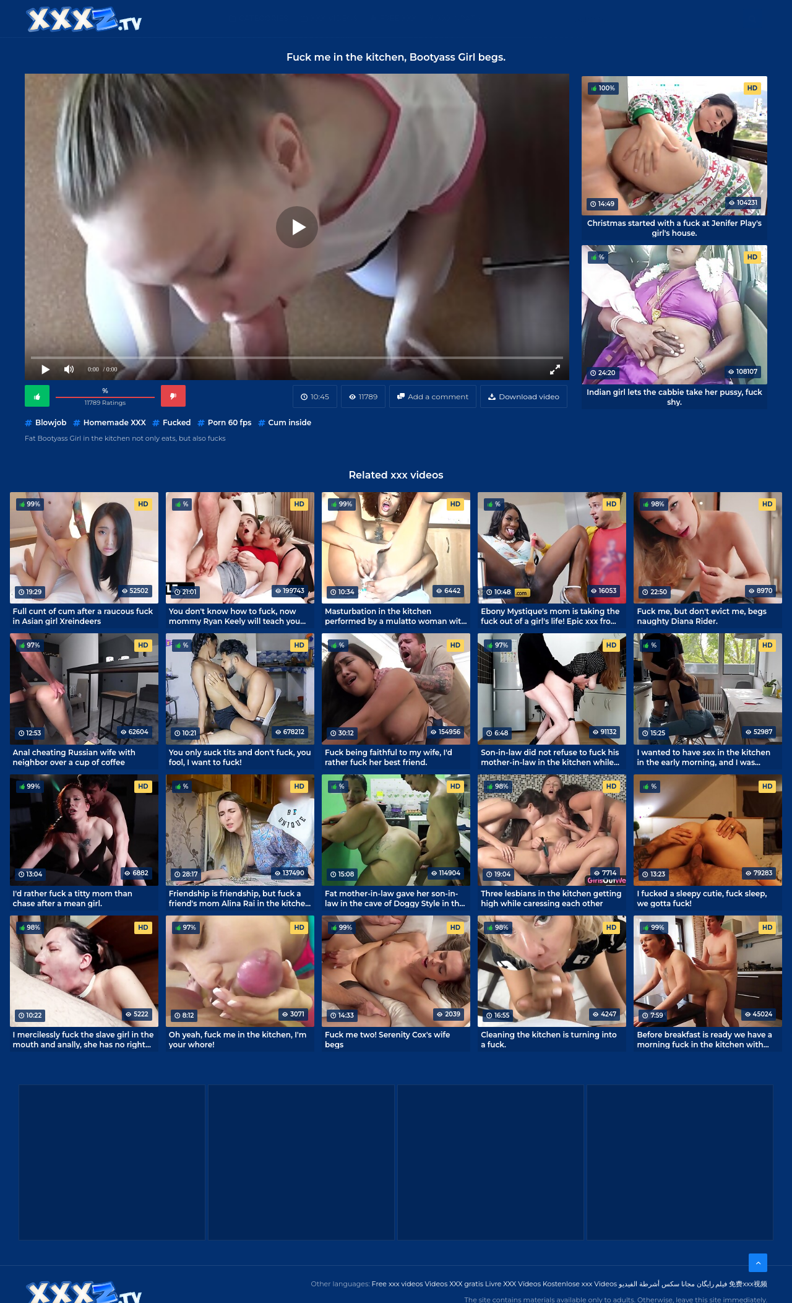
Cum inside (290, 422)
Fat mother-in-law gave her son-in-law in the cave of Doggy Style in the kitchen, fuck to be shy (394, 898)
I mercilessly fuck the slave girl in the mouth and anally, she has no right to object (83, 1039)
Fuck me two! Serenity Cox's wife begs (387, 1039)
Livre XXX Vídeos (513, 1283)
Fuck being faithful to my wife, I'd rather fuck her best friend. (388, 757)
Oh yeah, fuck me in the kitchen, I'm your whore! (238, 1039)
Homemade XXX (115, 422)
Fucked (177, 422)
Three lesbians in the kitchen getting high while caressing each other (551, 898)
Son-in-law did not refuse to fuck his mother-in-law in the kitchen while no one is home (550, 757)
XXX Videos (334, 18)
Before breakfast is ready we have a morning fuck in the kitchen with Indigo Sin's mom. (704, 1039)
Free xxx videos (397, 1283)
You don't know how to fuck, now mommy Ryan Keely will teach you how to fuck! (234, 616)
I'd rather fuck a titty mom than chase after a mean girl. (72, 898)
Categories (263, 18)
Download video (529, 396)
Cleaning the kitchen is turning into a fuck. (549, 1039)
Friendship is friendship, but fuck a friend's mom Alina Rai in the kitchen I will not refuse (240, 898)
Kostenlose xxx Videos (580, 1283)
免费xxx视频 (748, 1283)
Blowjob (50, 422)
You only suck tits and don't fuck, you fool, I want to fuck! (240, 757)
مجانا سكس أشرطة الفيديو (657, 1283)
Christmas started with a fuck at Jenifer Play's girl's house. (674, 228)
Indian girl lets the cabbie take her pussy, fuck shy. (674, 396)
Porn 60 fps (230, 422)
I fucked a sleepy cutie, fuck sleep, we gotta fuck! (702, 898)
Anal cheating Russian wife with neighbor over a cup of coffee (74, 757)
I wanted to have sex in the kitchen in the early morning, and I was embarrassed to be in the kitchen (703, 757)
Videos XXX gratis (454, 1283)
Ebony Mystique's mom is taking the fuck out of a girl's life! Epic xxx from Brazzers (550, 616)
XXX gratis (459, 18)
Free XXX (397, 18)
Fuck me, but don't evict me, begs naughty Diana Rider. (702, 616)
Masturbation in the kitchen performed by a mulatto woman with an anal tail (396, 616)
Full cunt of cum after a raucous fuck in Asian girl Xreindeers (83, 616)
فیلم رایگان (712, 1283)
